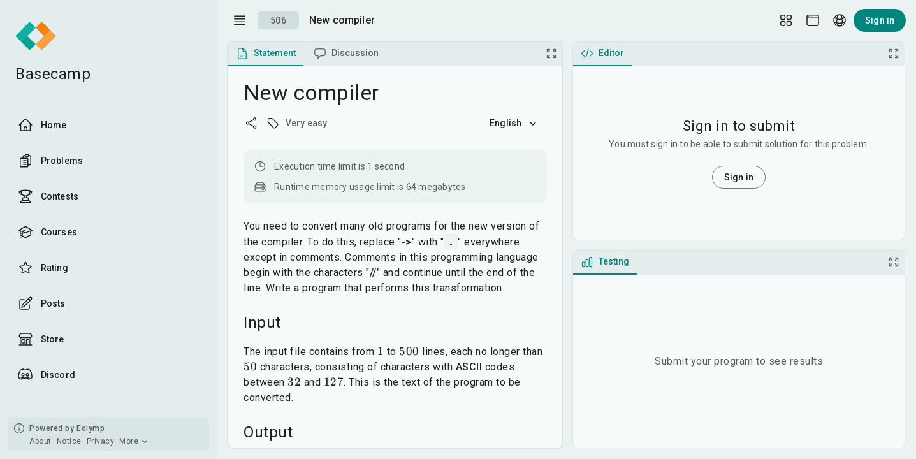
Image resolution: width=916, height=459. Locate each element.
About (40, 441)
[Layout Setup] (786, 20)
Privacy (101, 441)
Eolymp (90, 428)
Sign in (879, 20)
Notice (69, 441)
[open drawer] (239, 20)
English (514, 123)
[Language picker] (839, 20)
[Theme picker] (812, 20)
